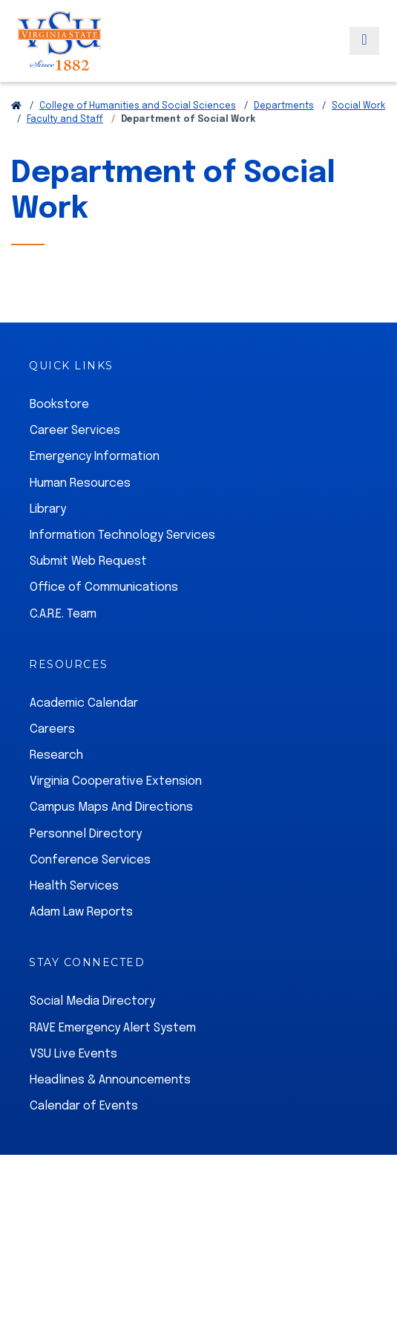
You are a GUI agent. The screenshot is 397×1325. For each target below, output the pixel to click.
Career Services (75, 430)
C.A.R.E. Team (63, 614)
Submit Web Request (88, 561)
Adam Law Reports (81, 912)
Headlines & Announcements (110, 1080)
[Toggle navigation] (364, 41)
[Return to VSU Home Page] (16, 106)
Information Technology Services (122, 535)
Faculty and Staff (65, 119)
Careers (52, 729)
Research (56, 755)
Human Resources (80, 483)
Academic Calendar (84, 703)
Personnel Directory (86, 834)
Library (48, 509)
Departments (284, 106)
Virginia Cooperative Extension (116, 781)
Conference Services (90, 860)
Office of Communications (104, 587)
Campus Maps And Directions (111, 807)
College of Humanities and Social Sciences (137, 106)
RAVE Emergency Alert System (113, 1028)
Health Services (74, 886)
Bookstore (59, 404)
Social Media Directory (92, 1001)
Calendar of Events (84, 1106)
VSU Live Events (73, 1054)
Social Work (358, 106)
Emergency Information (95, 456)
